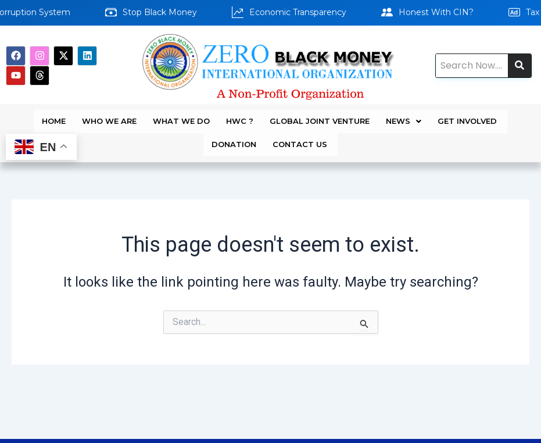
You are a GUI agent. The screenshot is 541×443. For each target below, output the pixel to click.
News (403, 117)
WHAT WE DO (181, 117)
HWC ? (239, 117)
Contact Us (301, 131)
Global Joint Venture (320, 117)
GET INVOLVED (468, 117)
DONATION (234, 131)
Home (54, 117)
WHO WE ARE (109, 117)
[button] (403, 117)
